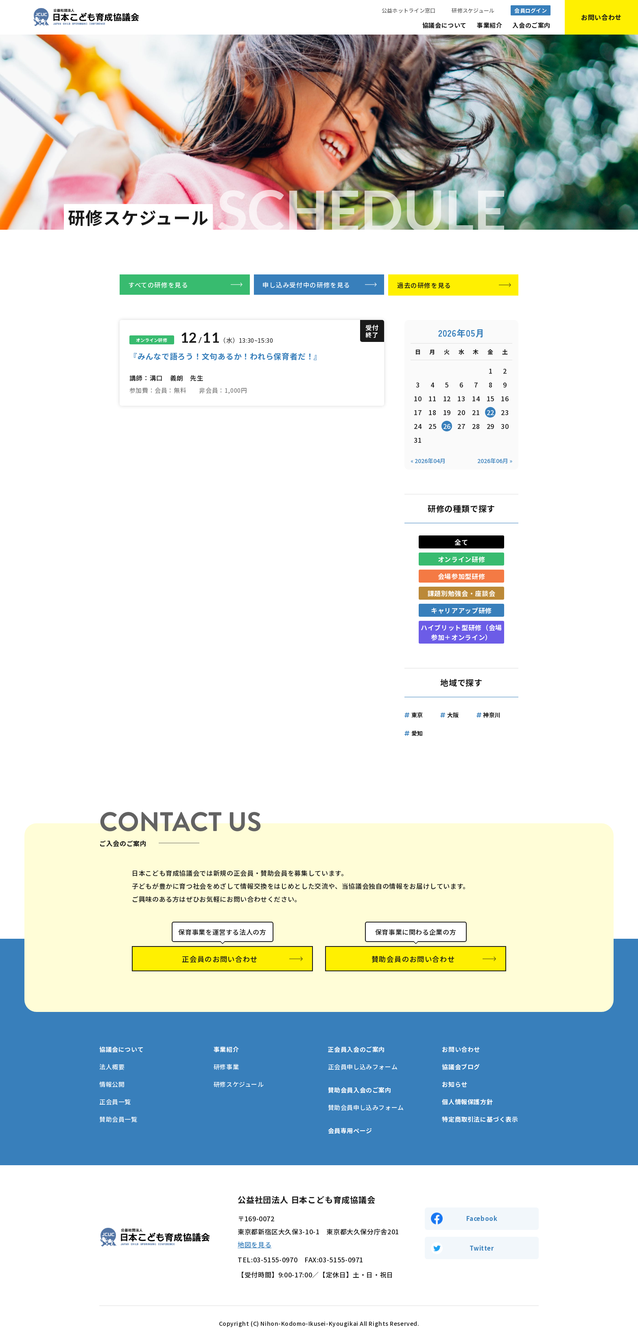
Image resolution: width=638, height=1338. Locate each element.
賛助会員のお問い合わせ (416, 960)
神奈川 (492, 715)
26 (447, 427)
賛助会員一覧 (118, 1116)
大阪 (453, 715)
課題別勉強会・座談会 (461, 594)
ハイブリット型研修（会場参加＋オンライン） (461, 633)
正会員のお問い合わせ (222, 960)
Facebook (482, 1215)
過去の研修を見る (424, 285)
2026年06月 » (494, 461)
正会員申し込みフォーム (363, 1064)
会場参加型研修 (461, 577)
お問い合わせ (461, 1046)
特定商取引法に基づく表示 (480, 1116)
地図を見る (254, 1242)
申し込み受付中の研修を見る (306, 285)
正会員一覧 (115, 1098)
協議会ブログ (461, 1064)
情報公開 (112, 1081)
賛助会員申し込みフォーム (366, 1104)
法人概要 (112, 1064)
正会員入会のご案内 (356, 1046)
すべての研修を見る (158, 285)
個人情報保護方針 (467, 1098)
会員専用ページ (350, 1127)
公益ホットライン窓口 (409, 10)
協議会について (444, 25)
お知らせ (454, 1081)
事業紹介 (489, 25)
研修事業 (226, 1064)
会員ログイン (530, 10)
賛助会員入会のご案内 (359, 1087)
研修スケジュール (473, 10)
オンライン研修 (461, 560)
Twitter (482, 1245)
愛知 (417, 734)
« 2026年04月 (428, 461)
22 (490, 413)
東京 (417, 715)
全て (461, 543)
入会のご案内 (531, 25)
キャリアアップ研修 (461, 611)
